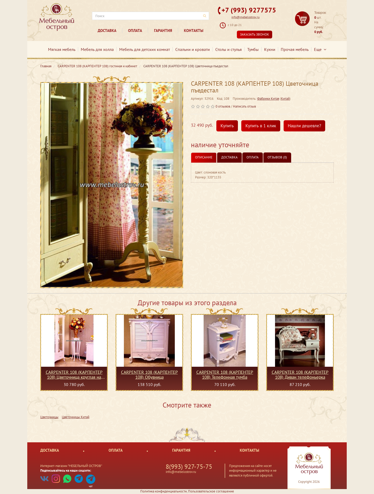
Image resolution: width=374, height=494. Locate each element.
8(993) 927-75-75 (189, 467)
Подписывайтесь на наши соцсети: (65, 470)
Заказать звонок (254, 34)
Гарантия (163, 30)
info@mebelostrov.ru (245, 17)
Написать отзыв (244, 106)
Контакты (193, 30)
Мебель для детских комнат (144, 49)
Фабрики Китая (268, 98)
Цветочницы (49, 417)
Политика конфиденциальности (163, 491)
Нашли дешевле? (304, 126)
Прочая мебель (295, 49)
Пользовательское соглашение (211, 491)
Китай (285, 98)
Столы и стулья (228, 49)
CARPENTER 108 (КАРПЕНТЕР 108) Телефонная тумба (224, 374)
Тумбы (253, 49)
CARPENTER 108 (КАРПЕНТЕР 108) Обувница (149, 374)
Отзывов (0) (277, 157)
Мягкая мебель (61, 49)
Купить (227, 126)
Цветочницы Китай (75, 417)
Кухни (269, 49)
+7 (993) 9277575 (249, 10)
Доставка (107, 30)
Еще (320, 49)
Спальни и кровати (192, 49)
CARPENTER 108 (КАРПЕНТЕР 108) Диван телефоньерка (300, 374)
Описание (203, 157)
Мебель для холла (97, 49)
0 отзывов (223, 106)
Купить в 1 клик (260, 126)
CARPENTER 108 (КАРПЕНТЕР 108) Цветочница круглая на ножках (74, 374)
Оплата (135, 30)
